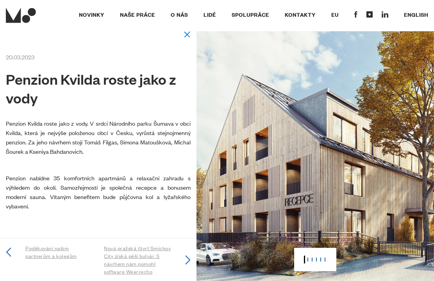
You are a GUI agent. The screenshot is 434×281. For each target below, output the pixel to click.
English (416, 14)
